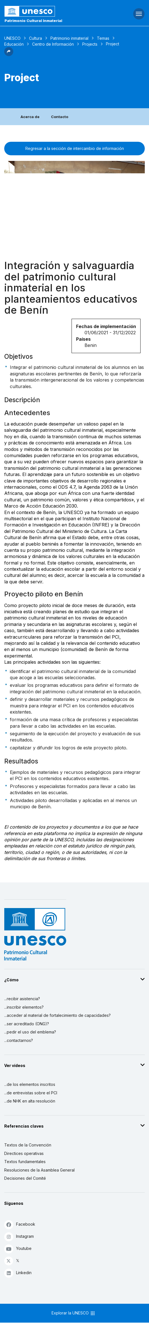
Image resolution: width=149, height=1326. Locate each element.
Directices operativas (24, 1153)
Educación (14, 44)
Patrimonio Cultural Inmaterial (33, 20)
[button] (8, 54)
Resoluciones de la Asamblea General (39, 1170)
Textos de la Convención (27, 1145)
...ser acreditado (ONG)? (26, 1023)
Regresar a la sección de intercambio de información (74, 148)
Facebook (19, 1224)
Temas (103, 38)
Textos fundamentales (25, 1161)
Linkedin (18, 1273)
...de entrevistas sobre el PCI (30, 1092)
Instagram (19, 1236)
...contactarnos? (18, 1040)
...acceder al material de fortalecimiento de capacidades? (57, 1015)
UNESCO (12, 38)
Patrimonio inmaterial (69, 38)
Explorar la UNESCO (73, 1313)
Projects (89, 44)
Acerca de (30, 116)
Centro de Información (53, 44)
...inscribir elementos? (24, 1007)
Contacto (59, 116)
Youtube (18, 1248)
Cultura (35, 38)
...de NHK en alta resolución (29, 1101)
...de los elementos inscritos (29, 1084)
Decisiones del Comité (25, 1178)
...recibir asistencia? (22, 998)
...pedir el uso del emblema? (30, 1032)
